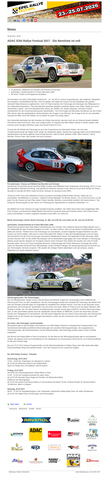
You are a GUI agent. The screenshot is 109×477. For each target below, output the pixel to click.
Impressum (13, 409)
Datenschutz (23, 409)
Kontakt (31, 409)
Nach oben (14, 404)
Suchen (38, 409)
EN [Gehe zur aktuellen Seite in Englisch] (18, 21)
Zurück (29, 404)
